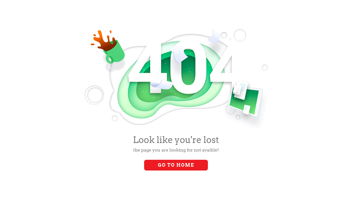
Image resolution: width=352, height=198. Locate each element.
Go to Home (176, 165)
